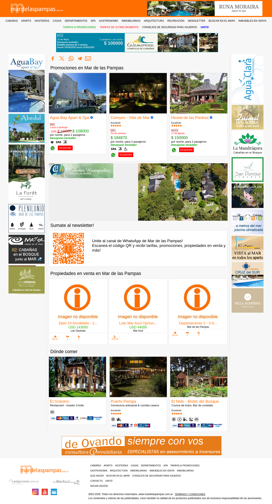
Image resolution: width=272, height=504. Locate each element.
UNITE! (205, 27)
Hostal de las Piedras (190, 117)
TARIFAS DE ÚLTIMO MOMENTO (119, 27)
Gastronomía (98, 470)
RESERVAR (65, 148)
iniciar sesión (99, 486)
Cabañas (95, 465)
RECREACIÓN (175, 20)
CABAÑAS (12, 20)
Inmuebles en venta (162, 470)
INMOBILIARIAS (131, 20)
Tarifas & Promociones (185, 465)
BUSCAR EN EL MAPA (222, 20)
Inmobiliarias (138, 470)
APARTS (26, 20)
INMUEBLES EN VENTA (252, 20)
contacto (96, 481)
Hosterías (121, 465)
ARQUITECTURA (154, 20)
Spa (165, 465)
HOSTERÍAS (42, 20)
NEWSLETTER (196, 20)
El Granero (59, 401)
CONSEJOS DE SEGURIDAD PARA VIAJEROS (169, 27)
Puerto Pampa (123, 401)
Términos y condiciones (190, 494)
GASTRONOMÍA (108, 20)
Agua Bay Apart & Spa (69, 117)
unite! (109, 481)
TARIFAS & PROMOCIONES (79, 27)
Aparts (108, 465)
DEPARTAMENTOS (76, 20)
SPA (93, 20)
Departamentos (151, 465)
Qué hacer (97, 475)
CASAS (57, 20)
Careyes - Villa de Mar (130, 117)
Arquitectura (119, 470)
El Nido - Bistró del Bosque (195, 401)
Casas (134, 465)
